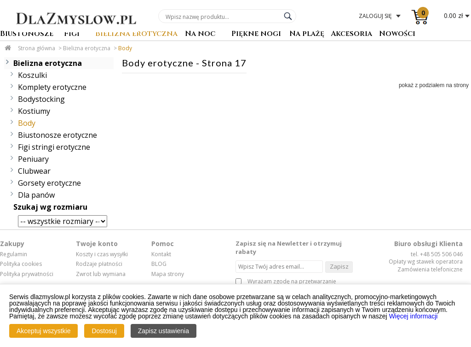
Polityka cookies (21, 264)
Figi (72, 34)
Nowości (397, 34)
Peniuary (33, 159)
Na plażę (306, 34)
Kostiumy (34, 111)
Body (125, 48)
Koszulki (32, 75)
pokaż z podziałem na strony (434, 85)
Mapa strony (167, 274)
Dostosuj (104, 331)
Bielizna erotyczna (136, 34)
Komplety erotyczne (52, 87)
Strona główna (36, 48)
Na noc (200, 34)
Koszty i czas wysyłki (102, 254)
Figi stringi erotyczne (54, 147)
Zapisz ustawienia (163, 331)
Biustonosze (26, 34)
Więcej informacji (413, 316)
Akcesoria (351, 34)
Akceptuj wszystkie (43, 331)
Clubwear (34, 171)
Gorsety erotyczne (49, 183)
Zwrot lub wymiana (101, 274)
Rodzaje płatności (99, 264)
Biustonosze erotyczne (57, 135)
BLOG (159, 264)
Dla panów (36, 195)
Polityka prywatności (26, 274)
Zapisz (339, 266)
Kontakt (161, 254)
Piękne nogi (256, 34)
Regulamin (13, 254)
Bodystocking (41, 99)
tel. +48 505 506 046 (437, 254)
